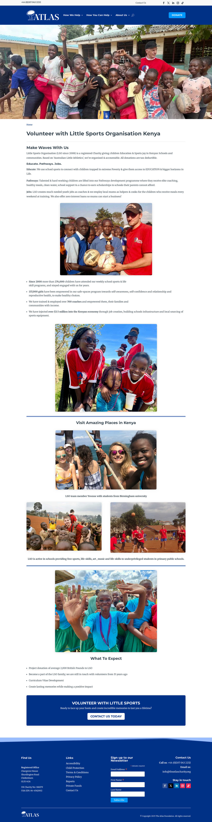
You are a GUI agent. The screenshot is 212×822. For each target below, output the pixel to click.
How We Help (71, 15)
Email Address (119, 769)
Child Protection (75, 767)
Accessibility (73, 763)
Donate (177, 15)
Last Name (116, 789)
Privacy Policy (74, 776)
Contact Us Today (106, 716)
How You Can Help (97, 15)
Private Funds (74, 785)
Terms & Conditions (77, 772)
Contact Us (141, 3)
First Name (117, 780)
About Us (121, 15)
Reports (70, 781)
